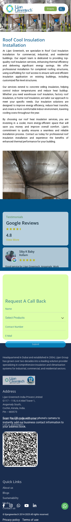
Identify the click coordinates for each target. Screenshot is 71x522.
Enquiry (50, 9)
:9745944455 (13, 448)
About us (8, 508)
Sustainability (10, 518)
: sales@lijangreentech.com (20, 442)
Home (7, 25)
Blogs (6, 513)
